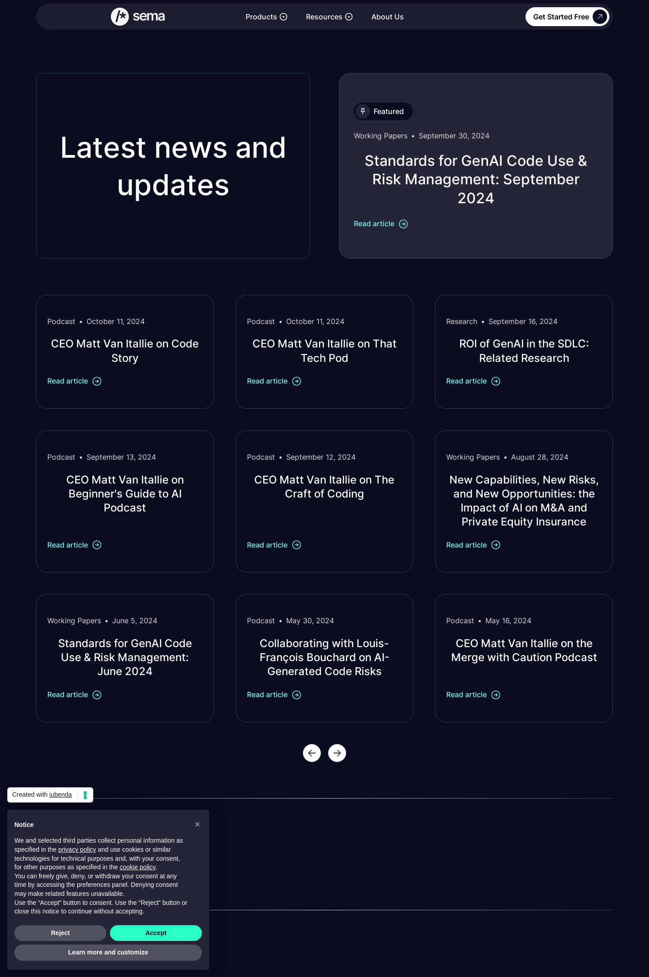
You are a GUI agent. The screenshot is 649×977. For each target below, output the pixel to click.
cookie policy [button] (137, 867)
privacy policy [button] (77, 849)
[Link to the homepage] (138, 17)
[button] (266, 17)
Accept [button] (156, 932)
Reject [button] (60, 932)
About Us (387, 16)
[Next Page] (337, 753)
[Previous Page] (312, 753)
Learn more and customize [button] (108, 952)
